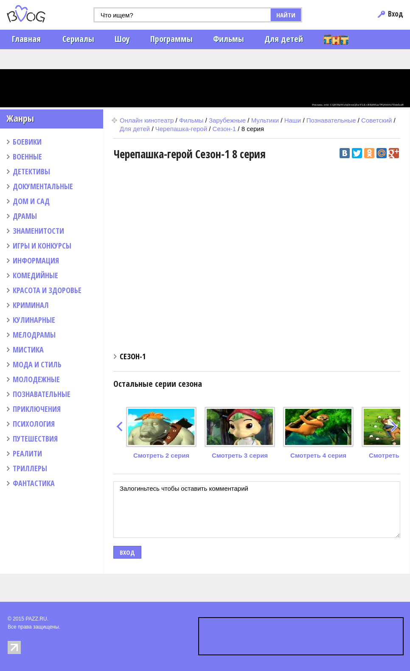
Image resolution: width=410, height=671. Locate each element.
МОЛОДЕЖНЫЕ (36, 379)
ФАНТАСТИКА (34, 483)
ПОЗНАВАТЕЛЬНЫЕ (41, 394)
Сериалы (78, 39)
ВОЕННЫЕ (27, 156)
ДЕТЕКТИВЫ (31, 171)
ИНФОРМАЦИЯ (36, 260)
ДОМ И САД (31, 201)
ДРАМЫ (25, 216)
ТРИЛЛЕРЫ (30, 468)
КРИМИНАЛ (31, 305)
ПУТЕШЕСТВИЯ (35, 438)
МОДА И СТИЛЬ (37, 364)
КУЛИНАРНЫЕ (34, 320)
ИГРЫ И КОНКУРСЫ (42, 245)
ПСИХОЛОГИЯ (34, 424)
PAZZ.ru (39, 13)
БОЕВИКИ (27, 142)
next (394, 426)
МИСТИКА (28, 349)
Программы (171, 39)
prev (119, 426)
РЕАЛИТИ (27, 453)
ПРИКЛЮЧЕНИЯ (37, 409)
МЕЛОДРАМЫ (34, 335)
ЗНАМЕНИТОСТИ (38, 231)
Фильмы (228, 39)
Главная (26, 39)
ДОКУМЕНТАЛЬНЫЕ (43, 186)
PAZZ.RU (36, 619)
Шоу (122, 39)
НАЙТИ (285, 15)
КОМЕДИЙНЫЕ (35, 275)
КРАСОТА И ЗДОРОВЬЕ (47, 290)
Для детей (283, 39)
